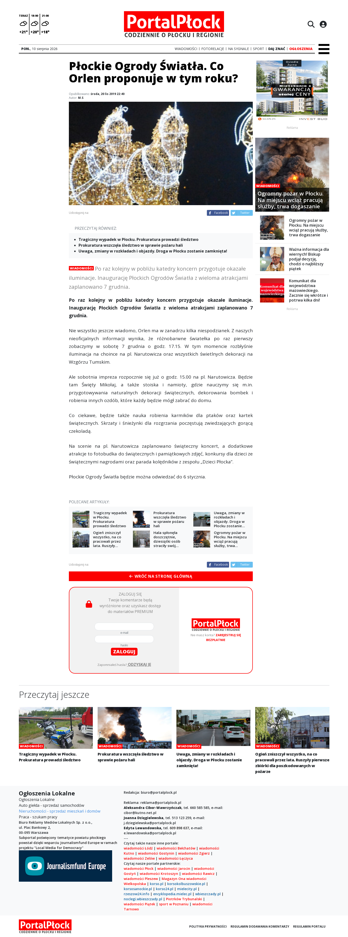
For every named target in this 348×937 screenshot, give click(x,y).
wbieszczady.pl (208, 894)
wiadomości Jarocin (173, 868)
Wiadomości (81, 268)
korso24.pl (164, 889)
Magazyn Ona (173, 878)
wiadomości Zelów (139, 858)
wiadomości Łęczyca (176, 858)
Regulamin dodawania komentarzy (260, 926)
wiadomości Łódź (138, 848)
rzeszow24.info (136, 894)
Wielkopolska (135, 883)
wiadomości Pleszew (141, 878)
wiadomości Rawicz (198, 873)
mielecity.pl (187, 889)
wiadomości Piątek (139, 904)
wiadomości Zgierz (193, 853)
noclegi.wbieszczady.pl (143, 899)
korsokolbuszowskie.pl (186, 883)
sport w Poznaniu (173, 904)
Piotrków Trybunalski (184, 899)
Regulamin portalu (309, 926)
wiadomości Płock (138, 868)
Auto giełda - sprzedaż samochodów (51, 805)
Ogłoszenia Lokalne (37, 799)
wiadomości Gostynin (156, 853)
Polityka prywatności (208, 926)
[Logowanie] (323, 24)
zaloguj (124, 651)
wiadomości (196, 878)
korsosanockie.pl (138, 889)
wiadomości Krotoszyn (159, 873)
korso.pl (156, 883)
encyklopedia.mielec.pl (172, 894)
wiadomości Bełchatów (176, 848)
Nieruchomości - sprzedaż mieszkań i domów (59, 811)
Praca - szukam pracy (38, 817)
